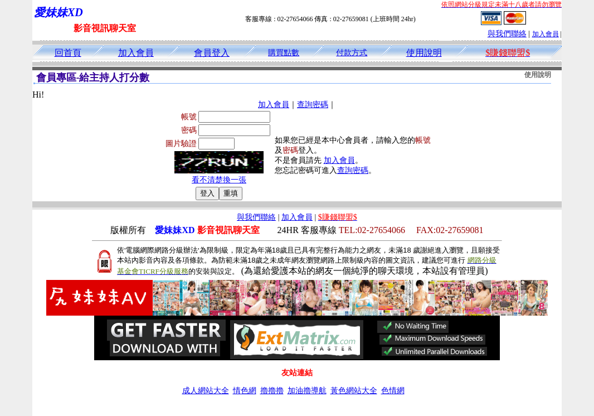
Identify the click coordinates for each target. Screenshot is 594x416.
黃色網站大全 (353, 390)
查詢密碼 (312, 104)
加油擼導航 (307, 390)
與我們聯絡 (507, 34)
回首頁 (68, 52)
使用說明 (424, 52)
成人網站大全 (205, 390)
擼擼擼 (272, 390)
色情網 (393, 390)
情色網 (244, 390)
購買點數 (283, 53)
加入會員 (545, 34)
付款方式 (351, 53)
